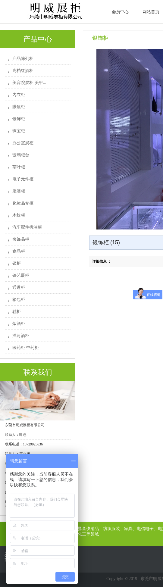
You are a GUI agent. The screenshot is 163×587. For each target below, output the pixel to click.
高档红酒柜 (22, 70)
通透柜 (18, 287)
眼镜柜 (18, 107)
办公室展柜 (22, 143)
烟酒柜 (18, 323)
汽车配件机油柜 (27, 227)
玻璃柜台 (20, 155)
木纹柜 (18, 215)
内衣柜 (18, 94)
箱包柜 (18, 299)
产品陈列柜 (22, 58)
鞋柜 (16, 311)
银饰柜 (18, 119)
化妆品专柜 (22, 203)
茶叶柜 (18, 167)
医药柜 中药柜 (25, 347)
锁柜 (16, 263)
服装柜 (18, 191)
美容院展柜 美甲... (29, 82)
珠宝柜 (18, 131)
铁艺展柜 (20, 275)
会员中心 (120, 12)
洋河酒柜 (20, 335)
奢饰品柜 (20, 239)
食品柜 (18, 251)
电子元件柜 (22, 179)
